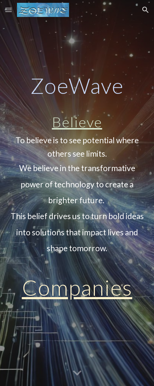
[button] (8, 9)
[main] (77, 193)
